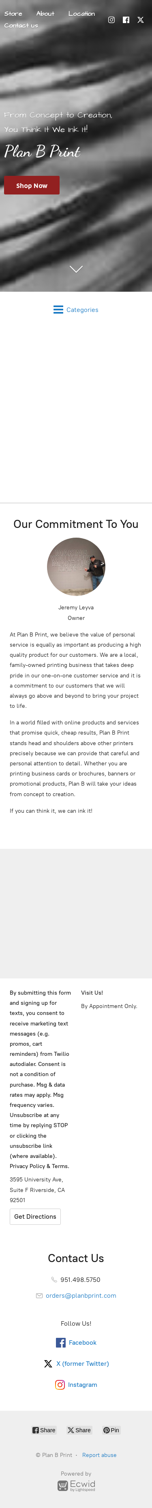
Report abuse (99, 1455)
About (45, 13)
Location (81, 13)
